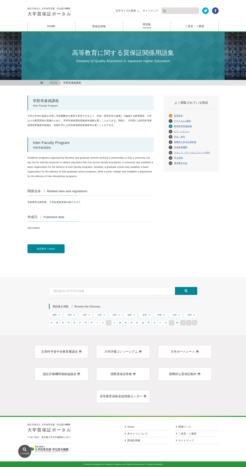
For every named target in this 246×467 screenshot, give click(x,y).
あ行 (55, 315)
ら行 (175, 315)
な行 (115, 315)
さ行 (85, 315)
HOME (51, 26)
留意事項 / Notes (46, 248)
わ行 (190, 315)
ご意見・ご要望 (194, 26)
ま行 (145, 315)
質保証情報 (99, 26)
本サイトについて (136, 433)
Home (129, 426)
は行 (130, 315)
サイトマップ (150, 10)
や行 (160, 315)
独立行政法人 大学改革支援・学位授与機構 (50, 12)
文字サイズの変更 (126, 10)
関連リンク (183, 426)
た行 (100, 315)
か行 (70, 315)
